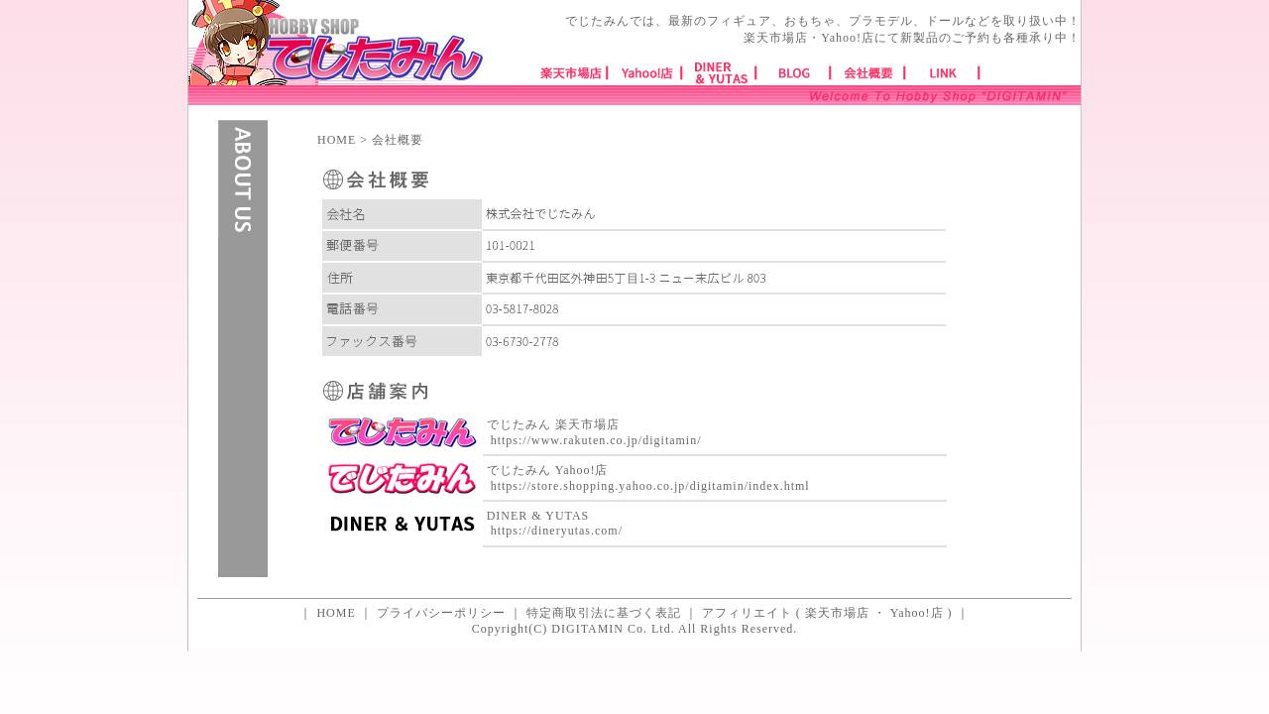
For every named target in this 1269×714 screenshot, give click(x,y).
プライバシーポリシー (441, 613)
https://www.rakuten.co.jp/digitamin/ (596, 440)
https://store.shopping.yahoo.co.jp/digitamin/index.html (650, 486)
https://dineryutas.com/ (557, 530)
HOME (336, 140)
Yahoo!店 (917, 613)
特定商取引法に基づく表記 (603, 613)
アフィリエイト (747, 613)
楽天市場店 (837, 613)
